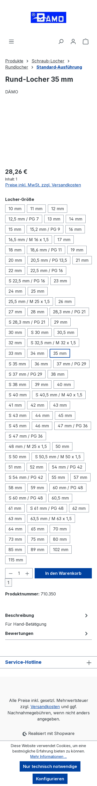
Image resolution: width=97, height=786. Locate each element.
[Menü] (11, 41)
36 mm (41, 363)
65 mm (37, 528)
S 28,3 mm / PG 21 (27, 322)
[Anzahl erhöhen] (27, 573)
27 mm (15, 311)
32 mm (15, 342)
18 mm (15, 249)
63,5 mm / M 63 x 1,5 (51, 518)
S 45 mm (17, 425)
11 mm (36, 208)
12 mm (57, 208)
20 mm (15, 260)
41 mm (15, 405)
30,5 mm (65, 332)
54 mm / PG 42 (67, 467)
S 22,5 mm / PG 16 (27, 280)
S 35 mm (17, 363)
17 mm (63, 239)
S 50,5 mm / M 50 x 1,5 (58, 456)
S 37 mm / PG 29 (25, 374)
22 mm (15, 270)
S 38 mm (17, 384)
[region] (48, 134)
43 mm (60, 405)
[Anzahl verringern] (10, 573)
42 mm (37, 405)
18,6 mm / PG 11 (46, 249)
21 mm (82, 260)
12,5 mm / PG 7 (24, 219)
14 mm (75, 219)
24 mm (15, 291)
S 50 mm (17, 456)
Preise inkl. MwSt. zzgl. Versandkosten (43, 184)
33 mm (15, 353)
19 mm (77, 249)
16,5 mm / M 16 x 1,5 (29, 239)
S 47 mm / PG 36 (26, 436)
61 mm (15, 508)
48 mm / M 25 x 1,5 (28, 446)
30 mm (15, 332)
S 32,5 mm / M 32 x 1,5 (53, 342)
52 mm (36, 467)
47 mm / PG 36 (73, 425)
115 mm (16, 559)
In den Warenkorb (63, 573)
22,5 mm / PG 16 (47, 270)
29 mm (60, 322)
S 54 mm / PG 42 (26, 477)
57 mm (80, 477)
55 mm (58, 477)
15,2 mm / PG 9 (45, 229)
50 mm (62, 446)
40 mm (64, 384)
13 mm (54, 219)
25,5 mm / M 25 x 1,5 (29, 301)
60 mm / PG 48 (68, 487)
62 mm (79, 508)
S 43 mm (17, 415)
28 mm (37, 311)
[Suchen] (61, 41)
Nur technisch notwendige (50, 766)
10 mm (15, 208)
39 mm (41, 384)
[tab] (47, 619)
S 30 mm (39, 332)
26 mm (65, 301)
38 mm (57, 374)
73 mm (15, 539)
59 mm (37, 487)
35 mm (59, 353)
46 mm (42, 425)
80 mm (60, 539)
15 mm (15, 229)
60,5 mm (60, 498)
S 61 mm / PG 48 (47, 508)
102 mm (60, 549)
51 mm (15, 467)
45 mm (65, 415)
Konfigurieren (50, 778)
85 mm (15, 549)
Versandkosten (45, 706)
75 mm (37, 539)
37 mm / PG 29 (71, 363)
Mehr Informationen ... (48, 756)
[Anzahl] (19, 573)
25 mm (37, 291)
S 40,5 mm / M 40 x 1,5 (58, 394)
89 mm (37, 549)
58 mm (15, 487)
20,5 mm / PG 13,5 (49, 260)
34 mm (37, 353)
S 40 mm (18, 394)
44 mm (42, 415)
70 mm (60, 528)
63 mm (15, 518)
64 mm (15, 528)
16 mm (75, 229)
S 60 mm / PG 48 (26, 498)
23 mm (60, 280)
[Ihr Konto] (73, 41)
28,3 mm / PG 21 (69, 311)
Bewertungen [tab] (47, 633)
